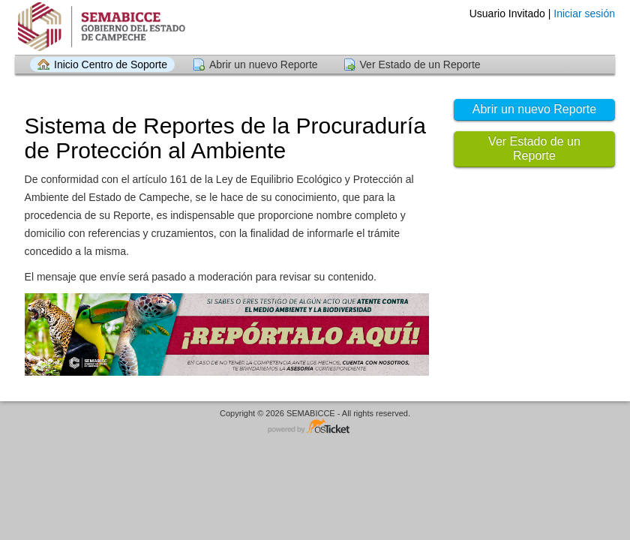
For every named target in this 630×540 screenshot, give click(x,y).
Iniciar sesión (584, 14)
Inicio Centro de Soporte (110, 64)
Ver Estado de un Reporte (420, 64)
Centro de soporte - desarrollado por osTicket (315, 427)
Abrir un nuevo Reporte (263, 64)
